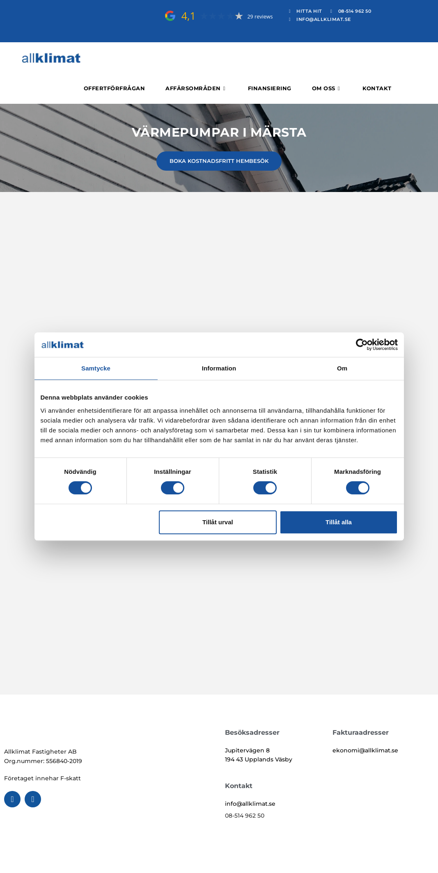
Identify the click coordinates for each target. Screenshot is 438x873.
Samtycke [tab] (95, 368)
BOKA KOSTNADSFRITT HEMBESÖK (219, 161)
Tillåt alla (339, 522)
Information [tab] (219, 368)
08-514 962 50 (244, 815)
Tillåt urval (217, 522)
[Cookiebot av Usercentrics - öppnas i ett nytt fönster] (362, 344)
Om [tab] (342, 368)
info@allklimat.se (250, 803)
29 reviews (260, 16)
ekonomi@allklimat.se (365, 750)
